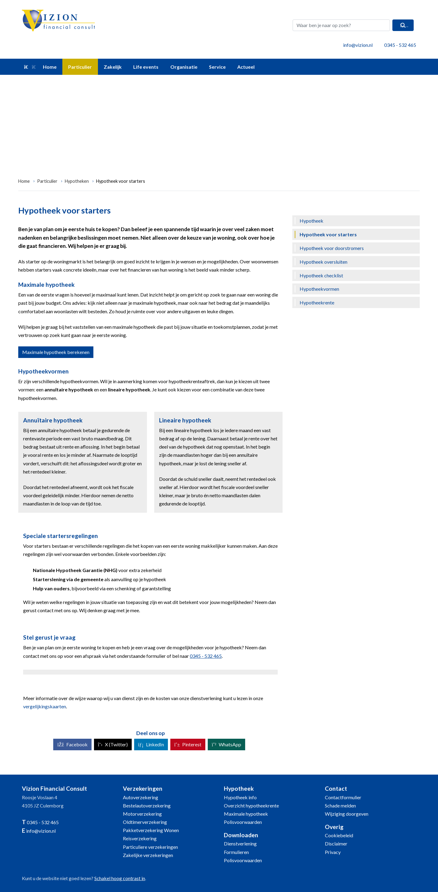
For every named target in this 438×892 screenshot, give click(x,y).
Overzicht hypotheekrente (251, 805)
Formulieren (236, 852)
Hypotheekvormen (319, 289)
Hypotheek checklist (321, 275)
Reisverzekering (140, 838)
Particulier (80, 67)
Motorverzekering (142, 814)
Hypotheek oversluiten (323, 262)
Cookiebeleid (339, 835)
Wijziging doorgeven (346, 814)
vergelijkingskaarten (44, 706)
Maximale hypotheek (246, 814)
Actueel (246, 67)
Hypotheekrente (317, 302)
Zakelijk (113, 67)
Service (217, 67)
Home (40, 67)
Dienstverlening (240, 843)
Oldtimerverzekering (145, 822)
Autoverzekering (140, 797)
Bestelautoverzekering (147, 805)
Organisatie (183, 67)
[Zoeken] (403, 25)
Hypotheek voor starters (120, 181)
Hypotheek (311, 221)
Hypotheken (77, 181)
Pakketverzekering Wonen (151, 830)
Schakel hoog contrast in (119, 878)
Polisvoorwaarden (243, 822)
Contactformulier (343, 797)
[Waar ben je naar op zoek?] (341, 25)
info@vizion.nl (358, 45)
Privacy (333, 852)
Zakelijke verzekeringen (148, 855)
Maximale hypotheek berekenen (55, 352)
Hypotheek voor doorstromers (332, 248)
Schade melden (340, 805)
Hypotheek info (240, 797)
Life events (145, 67)
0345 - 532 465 (400, 45)
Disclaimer (336, 843)
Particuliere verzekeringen (150, 847)
